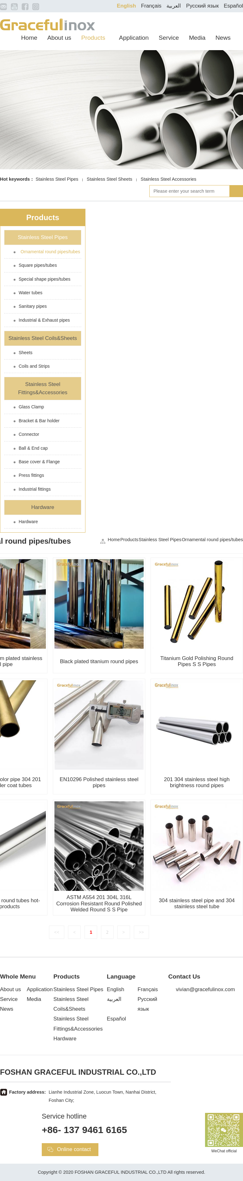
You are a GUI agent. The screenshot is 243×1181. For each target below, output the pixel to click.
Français (151, 6)
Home (29, 37)
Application (134, 37)
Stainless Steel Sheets (109, 179)
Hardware (42, 507)
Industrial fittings (35, 489)
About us (59, 37)
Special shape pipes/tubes (44, 279)
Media (197, 37)
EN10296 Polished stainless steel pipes (98, 782)
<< (56, 932)
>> (141, 932)
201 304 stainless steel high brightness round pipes (196, 782)
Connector (29, 434)
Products (93, 37)
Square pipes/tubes (38, 265)
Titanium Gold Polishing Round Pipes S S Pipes (197, 661)
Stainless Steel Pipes (56, 179)
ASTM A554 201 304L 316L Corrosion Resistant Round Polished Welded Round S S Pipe (99, 903)
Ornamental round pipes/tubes (50, 251)
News (223, 37)
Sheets (26, 352)
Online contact (74, 1149)
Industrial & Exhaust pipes (44, 320)
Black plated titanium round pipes (99, 661)
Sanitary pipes (33, 306)
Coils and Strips (34, 366)
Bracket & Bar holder (39, 420)
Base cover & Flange (39, 461)
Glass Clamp (31, 406)
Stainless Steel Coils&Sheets (43, 338)
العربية (173, 6)
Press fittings (31, 475)
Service (169, 37)
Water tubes (30, 292)
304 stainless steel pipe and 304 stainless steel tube (197, 903)
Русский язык (202, 6)
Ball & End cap (33, 448)
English (126, 6)
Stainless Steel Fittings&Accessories (42, 388)
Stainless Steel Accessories (168, 179)
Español (233, 6)
